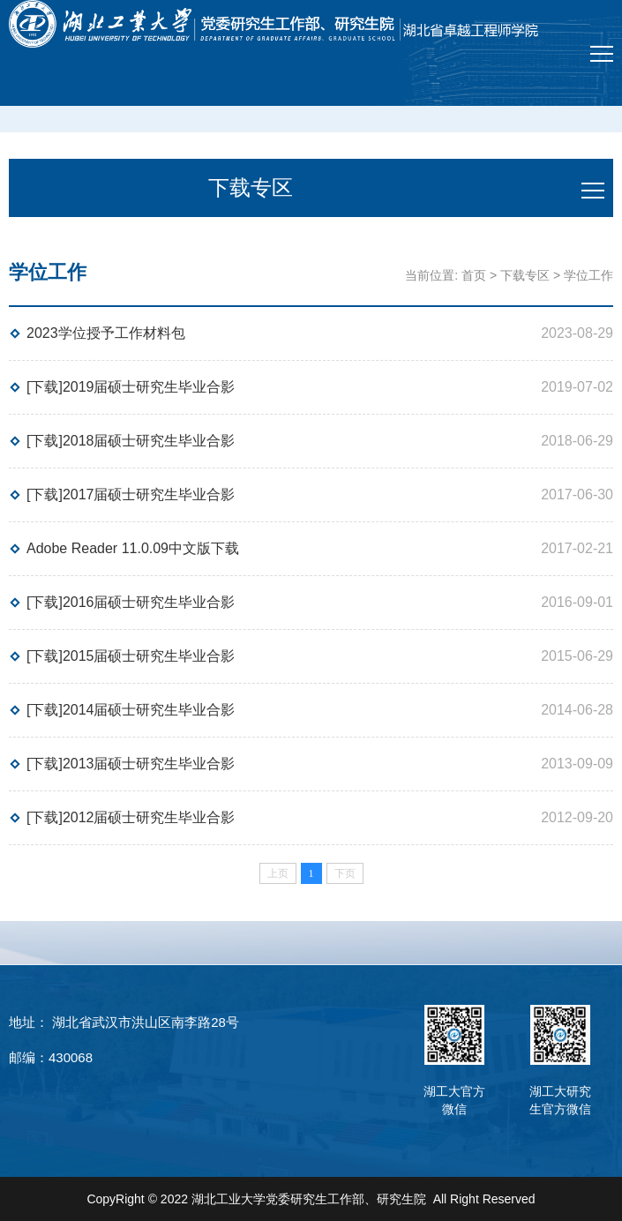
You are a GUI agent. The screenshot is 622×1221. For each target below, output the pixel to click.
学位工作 (588, 275)
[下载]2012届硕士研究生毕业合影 (130, 817)
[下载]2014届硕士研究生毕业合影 (130, 709)
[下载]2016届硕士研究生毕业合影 (130, 602)
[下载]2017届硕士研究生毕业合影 (130, 494)
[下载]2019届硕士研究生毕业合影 (130, 386)
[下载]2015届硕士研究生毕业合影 (130, 655)
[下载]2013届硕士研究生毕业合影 (130, 763)
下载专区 (525, 275)
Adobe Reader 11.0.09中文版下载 (132, 548)
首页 (473, 275)
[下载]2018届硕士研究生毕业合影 (130, 440)
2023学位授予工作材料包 (105, 333)
